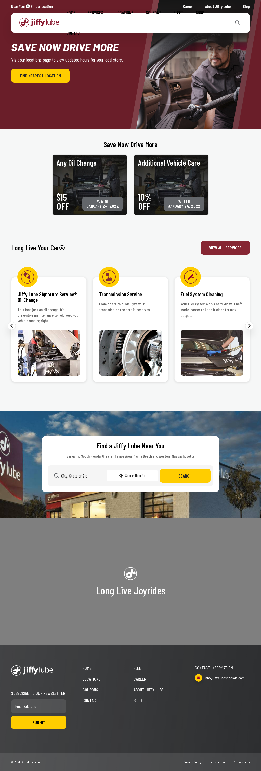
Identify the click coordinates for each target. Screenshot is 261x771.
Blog (246, 6)
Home (71, 12)
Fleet (179, 12)
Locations (124, 12)
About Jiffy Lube (149, 689)
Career (140, 679)
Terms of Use (217, 762)
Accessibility (242, 762)
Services (95, 12)
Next (249, 326)
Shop (200, 12)
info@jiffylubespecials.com (220, 678)
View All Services (225, 247)
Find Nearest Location (40, 75)
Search (185, 476)
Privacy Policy (192, 762)
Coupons (153, 12)
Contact (74, 33)
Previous (12, 326)
